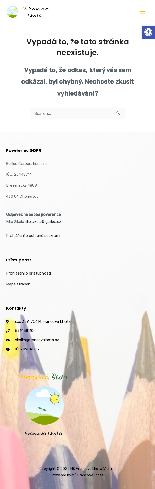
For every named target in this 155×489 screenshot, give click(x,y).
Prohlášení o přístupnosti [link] (28, 273)
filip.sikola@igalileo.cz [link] (43, 221)
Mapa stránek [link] (18, 284)
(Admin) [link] (109, 469)
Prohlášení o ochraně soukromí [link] (33, 235)
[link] (148, 32)
